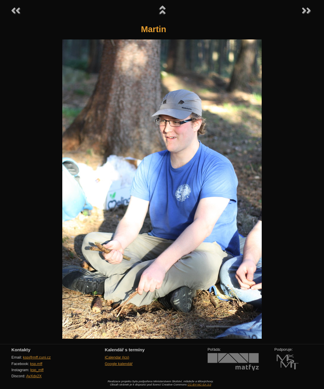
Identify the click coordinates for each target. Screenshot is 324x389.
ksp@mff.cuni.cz (37, 357)
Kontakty (20, 349)
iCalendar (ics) (117, 357)
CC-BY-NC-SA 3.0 (199, 384)
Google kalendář (118, 364)
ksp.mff (36, 364)
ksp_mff (37, 370)
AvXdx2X (34, 376)
